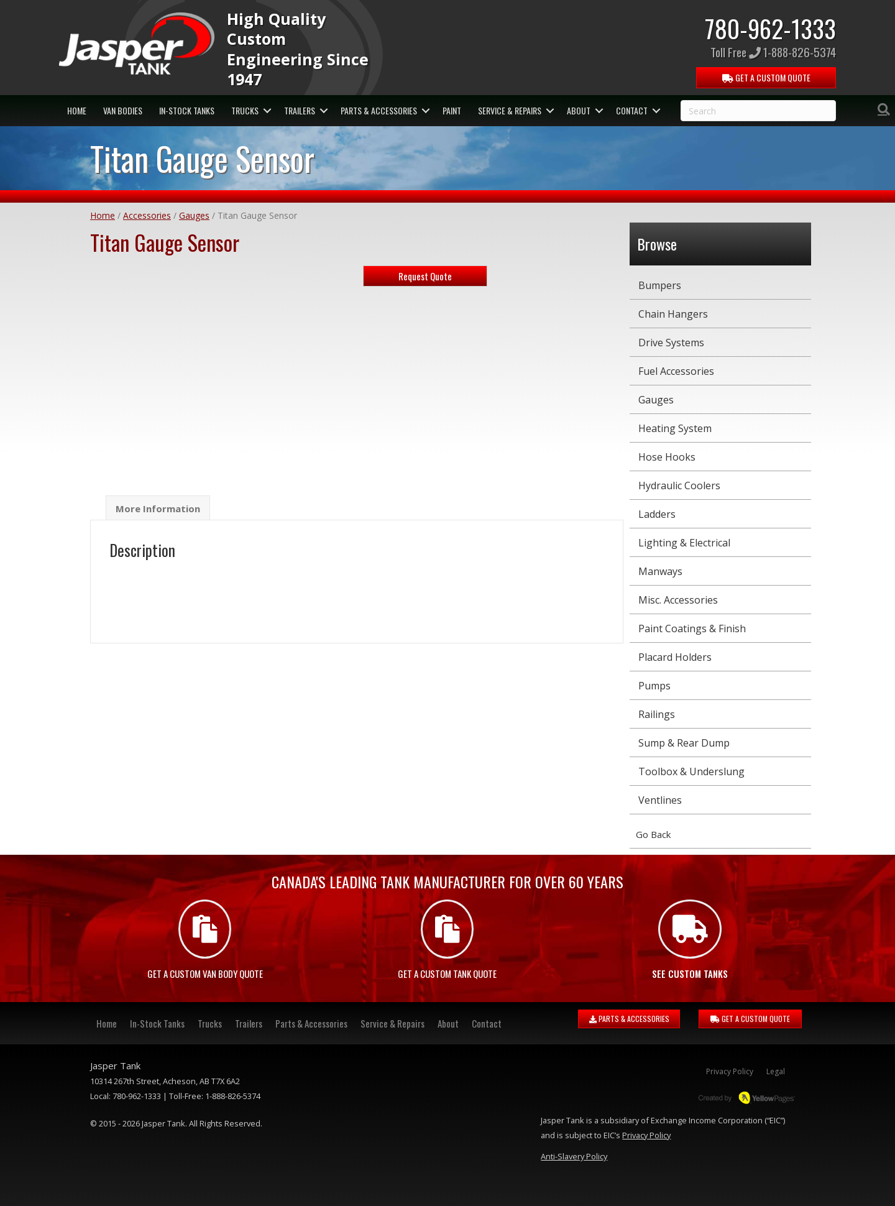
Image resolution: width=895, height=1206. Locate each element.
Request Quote (425, 276)
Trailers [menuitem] (299, 110)
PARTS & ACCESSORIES (629, 1018)
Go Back (653, 834)
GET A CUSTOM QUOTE (750, 1018)
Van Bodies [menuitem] (122, 110)
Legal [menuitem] (775, 1071)
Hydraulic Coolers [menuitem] (679, 485)
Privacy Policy (646, 1135)
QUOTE (766, 77)
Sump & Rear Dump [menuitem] (684, 743)
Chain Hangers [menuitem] (673, 314)
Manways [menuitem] (660, 571)
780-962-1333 (770, 28)
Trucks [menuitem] (245, 110)
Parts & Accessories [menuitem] (379, 110)
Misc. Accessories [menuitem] (678, 600)
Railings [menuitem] (656, 714)
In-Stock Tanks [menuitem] (186, 110)
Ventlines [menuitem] (660, 800)
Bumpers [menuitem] (659, 285)
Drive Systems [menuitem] (671, 342)
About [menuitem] (578, 110)
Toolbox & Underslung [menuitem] (691, 771)
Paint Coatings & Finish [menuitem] (692, 628)
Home (102, 215)
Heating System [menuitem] (675, 428)
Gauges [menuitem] (656, 400)
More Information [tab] (158, 508)
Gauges (194, 215)
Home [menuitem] (76, 110)
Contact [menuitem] (632, 110)
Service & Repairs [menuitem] (509, 110)
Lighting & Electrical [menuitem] (684, 543)
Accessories (147, 215)
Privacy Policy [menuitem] (729, 1071)
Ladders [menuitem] (657, 514)
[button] (267, 110)
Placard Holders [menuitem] (675, 657)
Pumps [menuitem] (654, 686)
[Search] (884, 109)
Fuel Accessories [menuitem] (676, 371)
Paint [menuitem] (452, 110)
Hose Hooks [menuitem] (666, 457)
